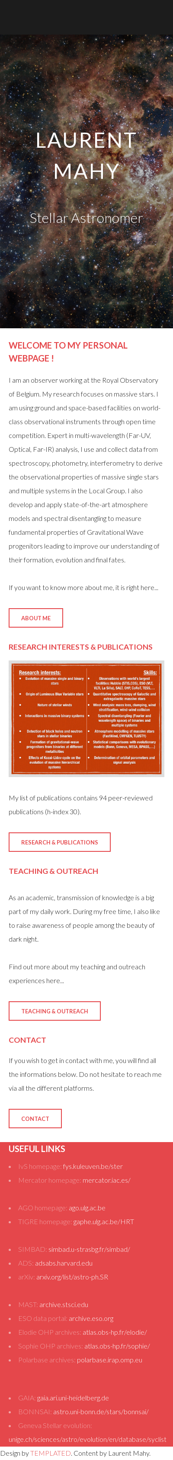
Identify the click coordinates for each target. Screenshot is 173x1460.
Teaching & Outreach (54, 1011)
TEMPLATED (50, 1453)
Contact (35, 1118)
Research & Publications (59, 842)
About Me (36, 618)
